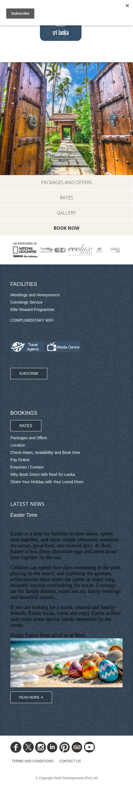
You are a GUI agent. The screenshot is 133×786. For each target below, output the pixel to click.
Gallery (66, 213)
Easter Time (23, 515)
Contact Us (70, 761)
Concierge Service (26, 302)
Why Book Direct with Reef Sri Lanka (42, 474)
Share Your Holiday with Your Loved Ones (47, 482)
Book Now (66, 228)
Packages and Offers (66, 182)
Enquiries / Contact (27, 467)
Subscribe (29, 374)
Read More (29, 697)
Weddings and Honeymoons (35, 295)
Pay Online (20, 460)
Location (17, 445)
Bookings (23, 413)
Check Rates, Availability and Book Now (45, 452)
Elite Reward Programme (32, 309)
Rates (66, 198)
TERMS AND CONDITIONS (33, 761)
